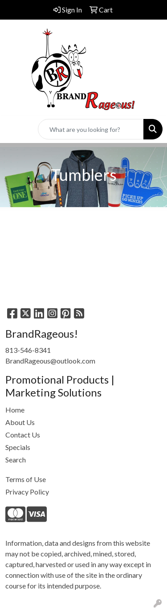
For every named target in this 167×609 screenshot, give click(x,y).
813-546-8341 (28, 350)
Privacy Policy (27, 491)
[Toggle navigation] (13, 129)
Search (15, 459)
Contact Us (22, 434)
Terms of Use (25, 479)
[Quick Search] (91, 129)
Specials (17, 447)
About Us (20, 422)
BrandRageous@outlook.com (50, 360)
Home (14, 409)
